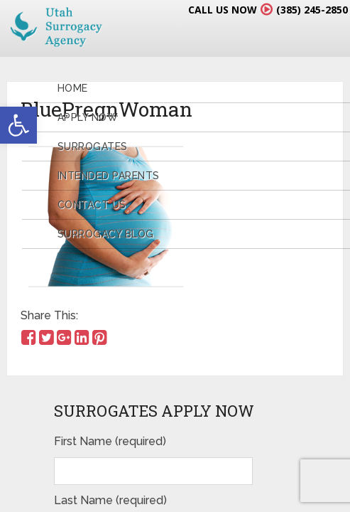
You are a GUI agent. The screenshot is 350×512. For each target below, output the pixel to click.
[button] (18, 125)
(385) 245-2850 (312, 9)
